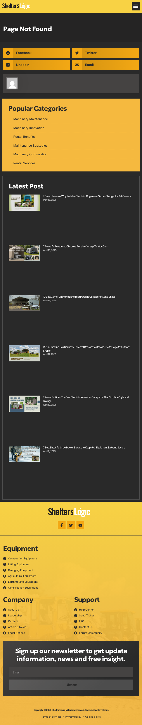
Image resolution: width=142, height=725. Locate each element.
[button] (136, 6)
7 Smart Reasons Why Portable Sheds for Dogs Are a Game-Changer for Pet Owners (87, 196)
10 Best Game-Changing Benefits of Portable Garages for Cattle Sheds (79, 296)
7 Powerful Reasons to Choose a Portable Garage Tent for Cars (75, 246)
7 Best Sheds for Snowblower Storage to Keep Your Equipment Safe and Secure (84, 447)
